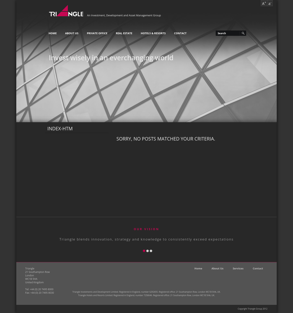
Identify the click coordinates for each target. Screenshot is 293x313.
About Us (72, 33)
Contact (180, 33)
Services (238, 268)
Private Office (97, 33)
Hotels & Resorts (153, 33)
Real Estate (124, 33)
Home (53, 33)
